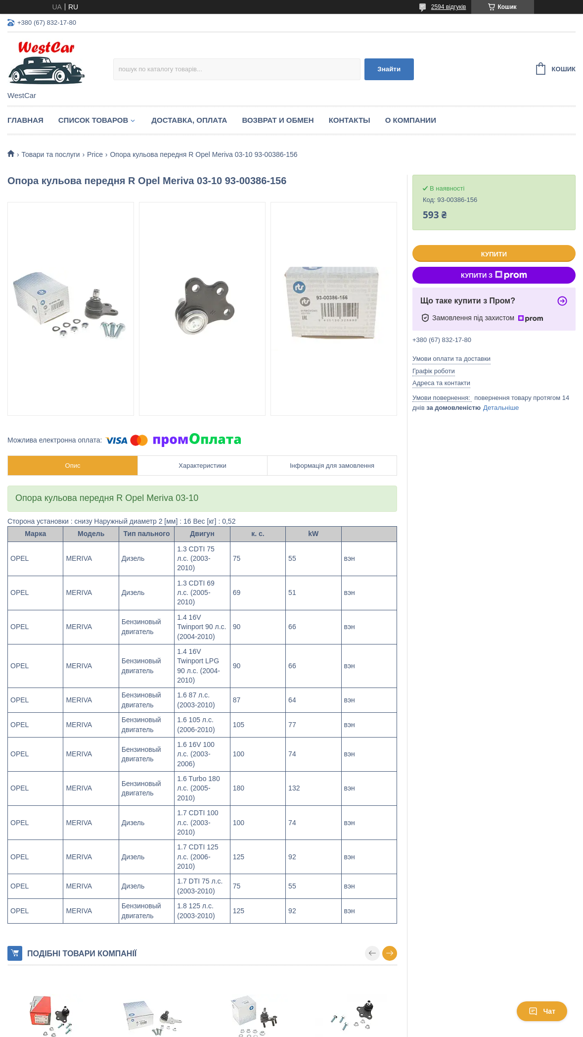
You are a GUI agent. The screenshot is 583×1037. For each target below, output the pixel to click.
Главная (25, 120)
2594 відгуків (448, 6)
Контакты (349, 120)
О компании (410, 120)
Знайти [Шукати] (389, 69)
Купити (494, 254)
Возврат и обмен (278, 120)
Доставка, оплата (189, 120)
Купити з (494, 275)
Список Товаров (93, 120)
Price (95, 154)
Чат (542, 1011)
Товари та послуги (50, 154)
